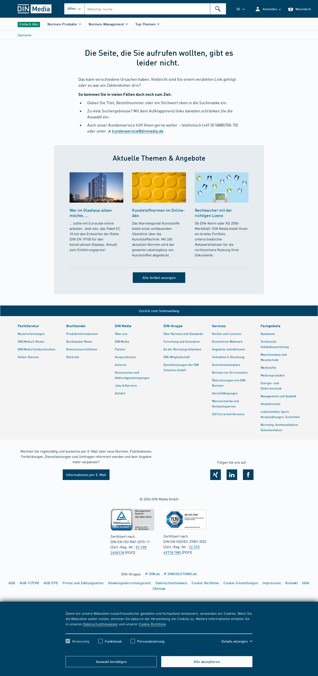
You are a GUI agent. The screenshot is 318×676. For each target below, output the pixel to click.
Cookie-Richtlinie (152, 623)
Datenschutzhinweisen (100, 623)
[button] (268, 8)
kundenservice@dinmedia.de (137, 131)
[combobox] (155, 8)
